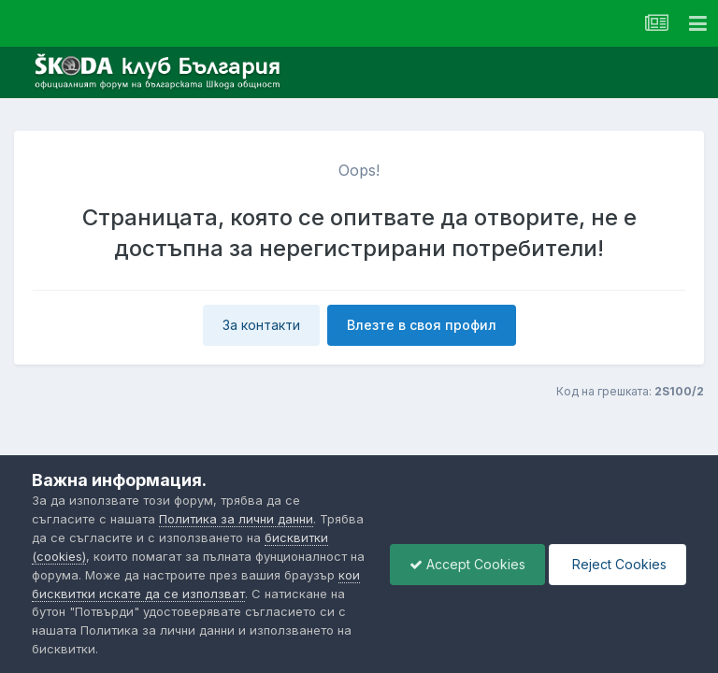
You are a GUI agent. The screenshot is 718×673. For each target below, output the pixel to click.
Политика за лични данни (236, 518)
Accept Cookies (467, 564)
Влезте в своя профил (421, 325)
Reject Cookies (617, 564)
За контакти (261, 325)
